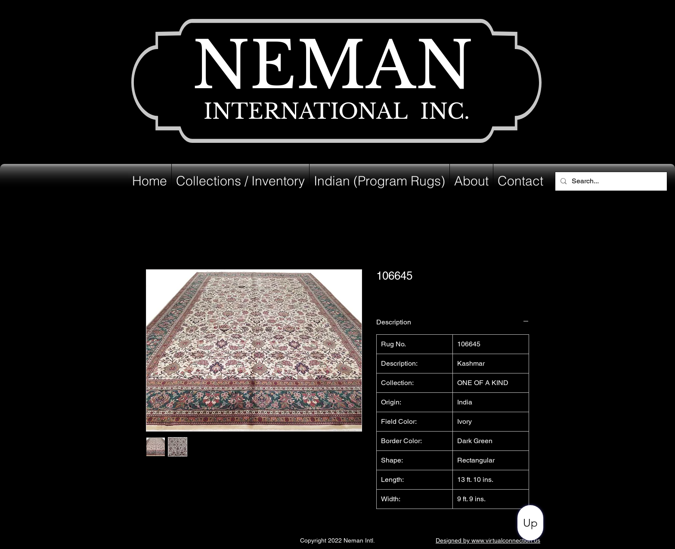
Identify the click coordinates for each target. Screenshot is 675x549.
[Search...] (610, 181)
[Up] (530, 522)
